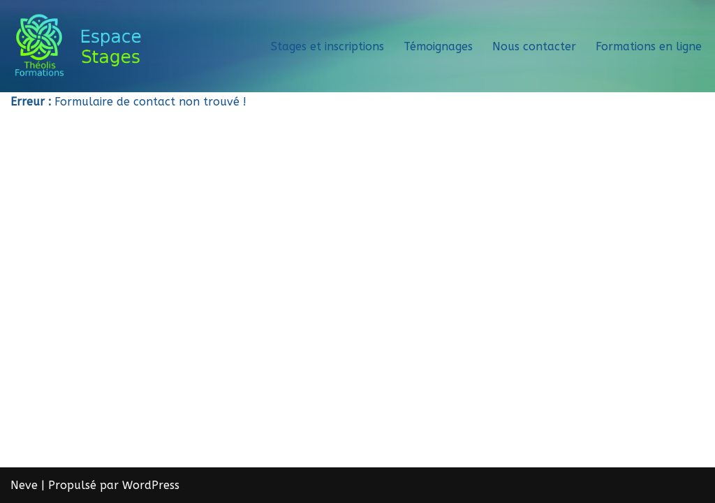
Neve (24, 485)
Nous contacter (534, 46)
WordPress (150, 485)
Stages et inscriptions (327, 46)
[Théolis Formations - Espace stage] (82, 46)
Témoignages (438, 46)
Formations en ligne (649, 46)
